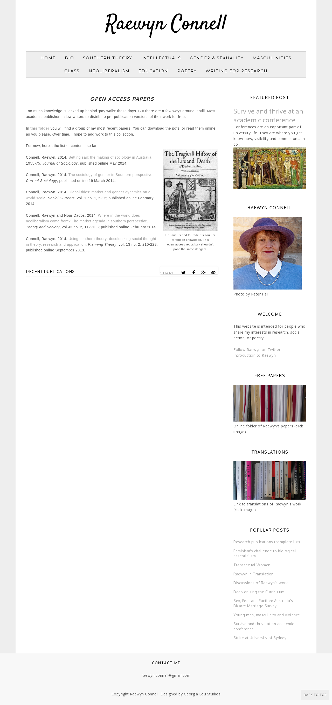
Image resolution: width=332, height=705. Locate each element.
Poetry (187, 70)
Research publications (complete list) (266, 542)
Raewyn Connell (166, 24)
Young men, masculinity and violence (266, 615)
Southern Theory (107, 57)
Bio (69, 57)
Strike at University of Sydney (259, 638)
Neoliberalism (109, 70)
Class (72, 70)
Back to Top (315, 695)
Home (48, 57)
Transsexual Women (252, 565)
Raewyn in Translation (253, 574)
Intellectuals (161, 57)
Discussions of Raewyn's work (260, 583)
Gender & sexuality (217, 57)
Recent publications (50, 271)
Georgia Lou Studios (202, 694)
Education (153, 70)
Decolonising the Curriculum (259, 592)
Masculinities (272, 57)
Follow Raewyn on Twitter (256, 349)
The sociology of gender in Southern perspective (110, 175)
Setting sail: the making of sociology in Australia (109, 157)
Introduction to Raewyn (254, 355)
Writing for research (237, 70)
